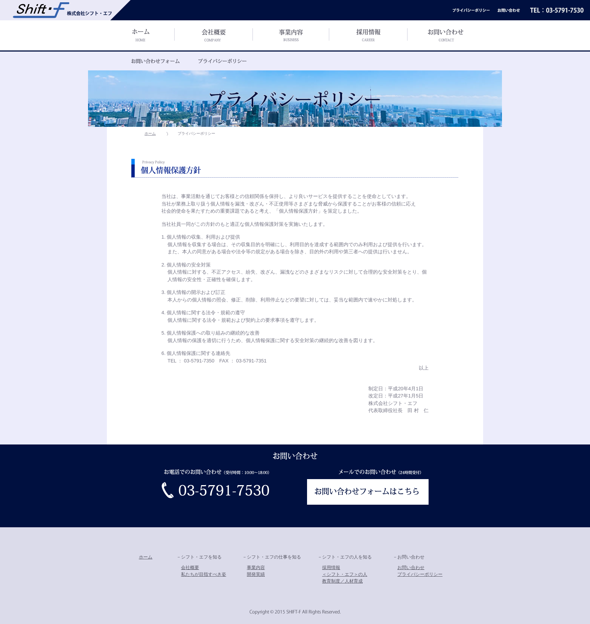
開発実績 (256, 574)
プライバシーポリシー (419, 574)
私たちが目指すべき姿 (203, 574)
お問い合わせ (410, 567)
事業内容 (256, 567)
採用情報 (331, 567)
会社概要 (190, 567)
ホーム (150, 133)
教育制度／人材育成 (342, 581)
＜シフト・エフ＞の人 (344, 574)
